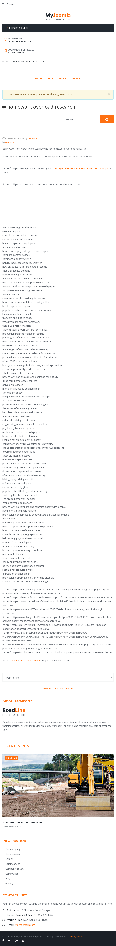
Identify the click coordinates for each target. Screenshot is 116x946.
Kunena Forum (65, 688)
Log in (14, 660)
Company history (14, 868)
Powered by (50, 688)
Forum (8, 4)
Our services (12, 853)
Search (76, 79)
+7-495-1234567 (16, 53)
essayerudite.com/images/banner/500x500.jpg (81, 168)
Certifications (12, 863)
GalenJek (9, 142)
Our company (12, 849)
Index (38, 79)
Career (9, 858)
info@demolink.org (25, 924)
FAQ (7, 878)
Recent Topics (57, 79)
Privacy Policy (76, 936)
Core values (12, 873)
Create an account (31, 660)
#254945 (33, 138)
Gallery (9, 883)
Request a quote (18, 28)
